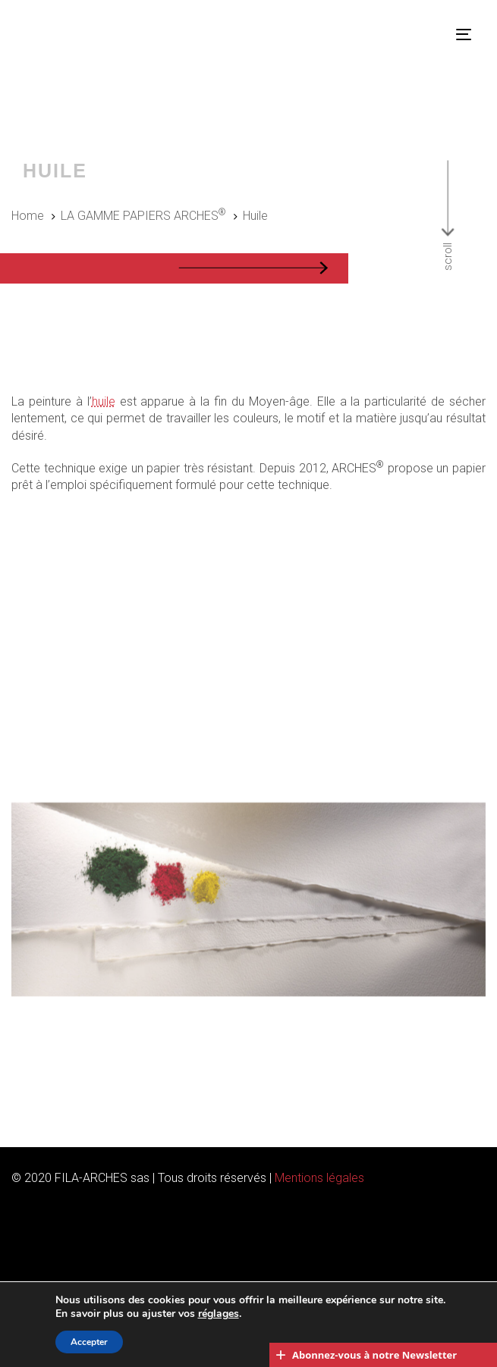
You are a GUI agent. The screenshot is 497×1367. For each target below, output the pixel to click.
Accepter (89, 1342)
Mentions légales (319, 1178)
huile (103, 401)
